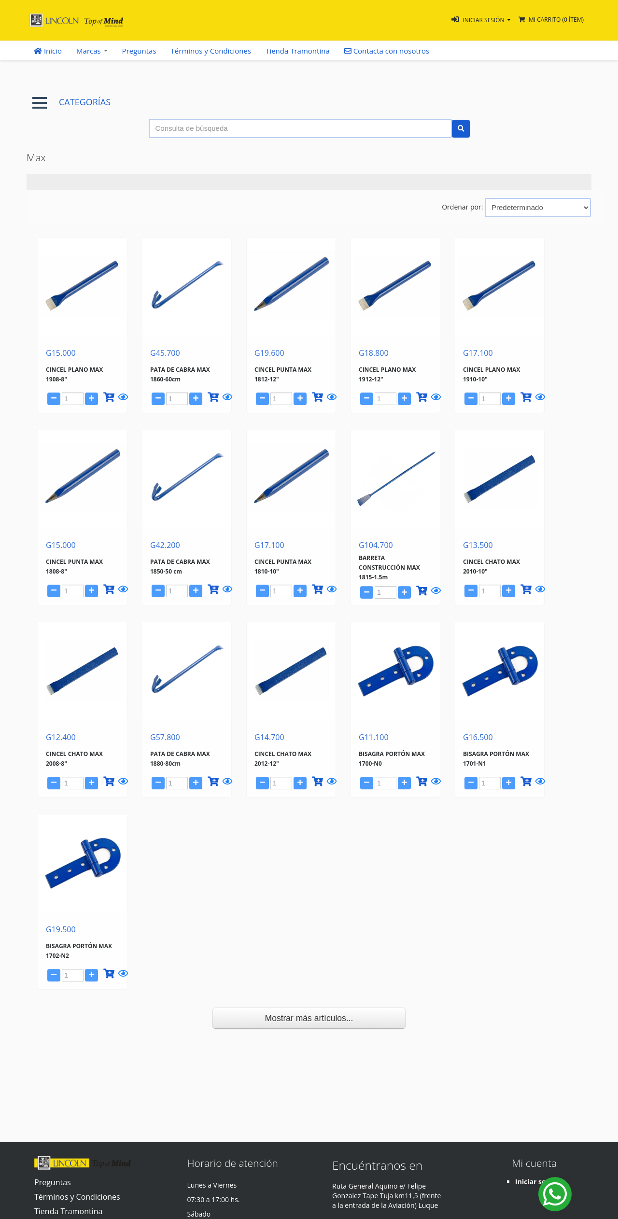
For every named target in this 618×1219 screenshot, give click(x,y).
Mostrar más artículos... (309, 1018)
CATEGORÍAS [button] (71, 102)
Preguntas (139, 51)
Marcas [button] (92, 51)
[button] (481, 20)
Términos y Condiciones (211, 51)
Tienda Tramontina (298, 51)
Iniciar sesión (537, 1181)
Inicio (48, 51)
